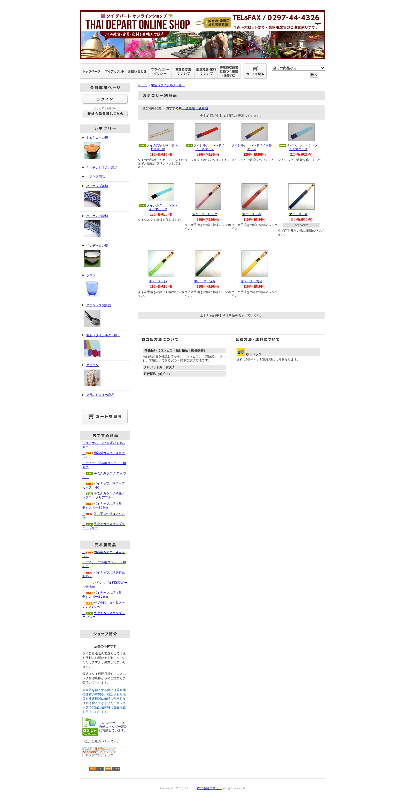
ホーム (142, 85)
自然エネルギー (110, 727)
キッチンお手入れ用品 (101, 167)
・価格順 (188, 108)
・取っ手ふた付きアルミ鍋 (103, 516)
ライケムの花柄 (105, 226)
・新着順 (202, 108)
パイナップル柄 (105, 196)
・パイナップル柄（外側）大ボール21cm (102, 505)
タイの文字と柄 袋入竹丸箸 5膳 (158, 147)
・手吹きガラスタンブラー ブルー (103, 615)
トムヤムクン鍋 (105, 148)
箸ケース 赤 (251, 214)
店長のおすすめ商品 (100, 395)
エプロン (105, 375)
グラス (105, 286)
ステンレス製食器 (105, 315)
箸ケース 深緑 (205, 281)
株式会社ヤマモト (209, 788)
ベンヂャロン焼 (105, 256)
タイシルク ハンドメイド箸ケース (204, 147)
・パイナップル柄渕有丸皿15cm (103, 574)
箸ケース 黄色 (251, 281)
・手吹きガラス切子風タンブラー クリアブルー (103, 495)
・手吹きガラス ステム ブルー (104, 475)
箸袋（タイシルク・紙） (105, 345)
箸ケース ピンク (204, 214)
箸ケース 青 (298, 214)
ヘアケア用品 (95, 176)
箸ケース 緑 (158, 281)
